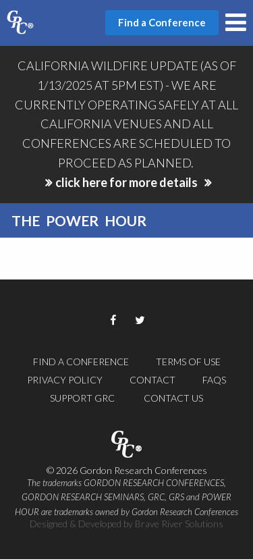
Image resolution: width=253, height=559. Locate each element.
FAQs (214, 379)
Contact (152, 379)
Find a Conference (81, 361)
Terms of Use (188, 361)
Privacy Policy (65, 379)
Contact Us (173, 398)
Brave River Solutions (179, 523)
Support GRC (82, 398)
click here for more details (126, 182)
